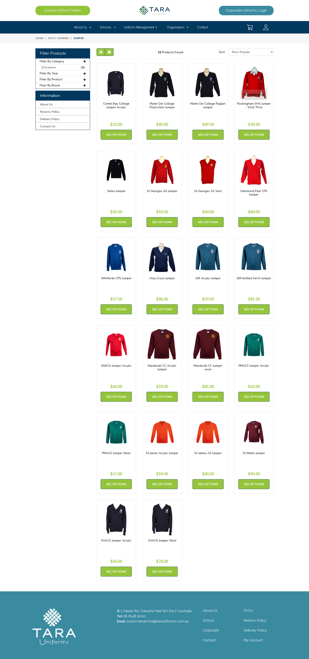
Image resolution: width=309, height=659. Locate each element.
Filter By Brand (63, 85)
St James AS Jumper (208, 453)
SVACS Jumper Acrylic (116, 540)
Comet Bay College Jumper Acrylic (116, 105)
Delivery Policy (49, 119)
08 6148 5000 (134, 616)
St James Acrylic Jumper (162, 453)
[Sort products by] (251, 52)
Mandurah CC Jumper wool (208, 367)
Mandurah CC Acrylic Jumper (162, 367)
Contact (202, 27)
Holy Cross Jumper (162, 278)
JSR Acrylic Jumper (208, 278)
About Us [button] (80, 27)
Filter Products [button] (53, 53)
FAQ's (248, 611)
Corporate (211, 630)
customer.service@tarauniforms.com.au (157, 621)
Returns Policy (49, 111)
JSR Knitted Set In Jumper (254, 278)
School (208, 620)
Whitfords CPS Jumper (116, 278)
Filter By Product (63, 79)
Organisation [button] (175, 27)
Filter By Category (63, 61)
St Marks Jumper (254, 453)
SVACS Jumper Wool (162, 540)
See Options (116, 134)
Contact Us (47, 126)
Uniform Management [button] (139, 27)
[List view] (109, 52)
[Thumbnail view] (101, 52)
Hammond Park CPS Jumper (253, 193)
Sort (222, 52)
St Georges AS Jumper (162, 191)
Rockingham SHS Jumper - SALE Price (254, 105)
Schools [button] (105, 27)
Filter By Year (63, 73)
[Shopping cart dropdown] (250, 27)
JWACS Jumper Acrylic (116, 366)
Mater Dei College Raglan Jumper (208, 105)
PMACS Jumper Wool (116, 453)
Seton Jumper (116, 191)
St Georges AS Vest (208, 191)
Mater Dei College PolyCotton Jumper (162, 105)
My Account (253, 640)
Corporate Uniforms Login (246, 10)
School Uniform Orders (63, 10)
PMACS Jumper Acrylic (254, 366)
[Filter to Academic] (63, 67)
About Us (46, 104)
